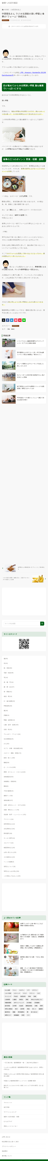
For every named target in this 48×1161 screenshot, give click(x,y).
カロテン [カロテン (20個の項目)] (21, 990)
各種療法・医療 (10, 781)
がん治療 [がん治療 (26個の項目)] (7, 990)
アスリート (8, 819)
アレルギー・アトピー (12, 734)
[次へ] (24, 578)
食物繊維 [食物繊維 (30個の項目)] (16, 1015)
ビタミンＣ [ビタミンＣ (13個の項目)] (17, 993)
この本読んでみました (12, 876)
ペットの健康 (9, 862)
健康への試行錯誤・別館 (11, 1116)
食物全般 (8, 800)
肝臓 (6, 715)
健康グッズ (8, 795)
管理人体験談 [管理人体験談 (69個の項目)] (8, 1009)
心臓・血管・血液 (11, 724)
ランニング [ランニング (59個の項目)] (8, 996)
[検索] (42, 624)
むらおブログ (8, 1121)
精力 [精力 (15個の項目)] (16, 1009)
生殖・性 (8, 729)
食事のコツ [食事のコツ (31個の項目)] (8, 1015)
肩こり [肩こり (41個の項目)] (34, 1009)
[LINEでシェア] (24, 320)
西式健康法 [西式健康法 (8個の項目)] (21, 1012)
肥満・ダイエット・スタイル (14, 772)
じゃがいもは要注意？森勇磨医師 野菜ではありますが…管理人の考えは (23, 1068)
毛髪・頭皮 (8, 673)
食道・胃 (8, 696)
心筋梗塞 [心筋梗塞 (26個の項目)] (7, 999)
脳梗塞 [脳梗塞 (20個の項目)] (41, 1009)
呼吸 (9, 329)
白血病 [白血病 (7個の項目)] (21, 1005)
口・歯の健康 (9, 701)
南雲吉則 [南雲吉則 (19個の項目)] (22, 996)
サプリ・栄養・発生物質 (13, 748)
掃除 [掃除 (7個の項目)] (27, 999)
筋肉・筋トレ (9, 758)
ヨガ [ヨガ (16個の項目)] (38, 993)
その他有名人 (9, 857)
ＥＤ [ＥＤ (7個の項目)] (28, 1015)
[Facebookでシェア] (7, 320)
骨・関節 (8, 691)
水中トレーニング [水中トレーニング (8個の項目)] (19, 1002)
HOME (5, 9)
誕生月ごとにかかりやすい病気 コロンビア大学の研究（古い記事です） (23, 1086)
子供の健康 (8, 791)
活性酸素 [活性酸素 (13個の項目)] (36, 1002)
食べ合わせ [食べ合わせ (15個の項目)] (34, 1012)
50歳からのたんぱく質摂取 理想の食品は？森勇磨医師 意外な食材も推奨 (24, 1075)
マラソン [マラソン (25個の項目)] (32, 993)
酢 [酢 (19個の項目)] (27, 1012)
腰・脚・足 (9, 687)
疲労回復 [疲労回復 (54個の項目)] (7, 1005)
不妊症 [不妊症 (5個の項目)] (16, 996)
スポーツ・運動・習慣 (12, 753)
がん (6, 743)
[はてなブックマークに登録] (11, 320)
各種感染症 (8, 776)
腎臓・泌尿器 (9, 720)
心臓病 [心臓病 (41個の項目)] (14, 999)
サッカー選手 (9, 838)
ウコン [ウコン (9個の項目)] (14, 990)
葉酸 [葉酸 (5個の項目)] (14, 1012)
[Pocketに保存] (15, 320)
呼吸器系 (8, 706)
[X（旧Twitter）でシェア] (3, 320)
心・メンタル (10, 767)
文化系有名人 (9, 828)
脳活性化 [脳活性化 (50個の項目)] (7, 1012)
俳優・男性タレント (11, 810)
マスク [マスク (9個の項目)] (25, 993)
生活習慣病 (8, 739)
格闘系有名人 (9, 847)
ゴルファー (8, 843)
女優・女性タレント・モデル (14, 805)
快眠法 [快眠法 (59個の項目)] (21, 999)
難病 (6, 786)
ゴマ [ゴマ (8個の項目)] (28, 990)
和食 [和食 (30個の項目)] (29, 996)
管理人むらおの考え (11, 871)
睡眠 (6, 762)
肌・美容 (8, 668)
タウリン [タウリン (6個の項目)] (34, 990)
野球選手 (8, 833)
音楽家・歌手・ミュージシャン (15, 814)
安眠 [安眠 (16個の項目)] (35, 996)
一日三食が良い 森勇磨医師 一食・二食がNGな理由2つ (21, 1062)
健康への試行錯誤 (10, 3)
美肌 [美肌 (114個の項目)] (28, 1009)
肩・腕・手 (8, 682)
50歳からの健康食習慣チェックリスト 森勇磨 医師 (20, 1081)
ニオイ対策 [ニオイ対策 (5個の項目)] (8, 993)
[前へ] (24, 568)
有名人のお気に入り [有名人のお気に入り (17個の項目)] (36, 999)
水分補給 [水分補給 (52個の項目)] (29, 1002)
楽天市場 (6, 1107)
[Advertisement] (17, 40)
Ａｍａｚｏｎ (8, 1102)
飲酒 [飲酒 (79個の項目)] (23, 1015)
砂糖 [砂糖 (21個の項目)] (36, 1005)
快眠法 (12, 329)
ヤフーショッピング (10, 1112)
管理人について (9, 866)
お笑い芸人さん (10, 852)
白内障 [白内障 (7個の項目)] (14, 1005)
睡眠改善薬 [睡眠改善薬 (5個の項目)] (29, 1005)
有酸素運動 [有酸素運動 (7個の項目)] (8, 1002)
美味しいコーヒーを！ (11, 1126)
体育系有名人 (16, 9)
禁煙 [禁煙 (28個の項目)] (41, 1005)
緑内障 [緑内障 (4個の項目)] (22, 1009)
